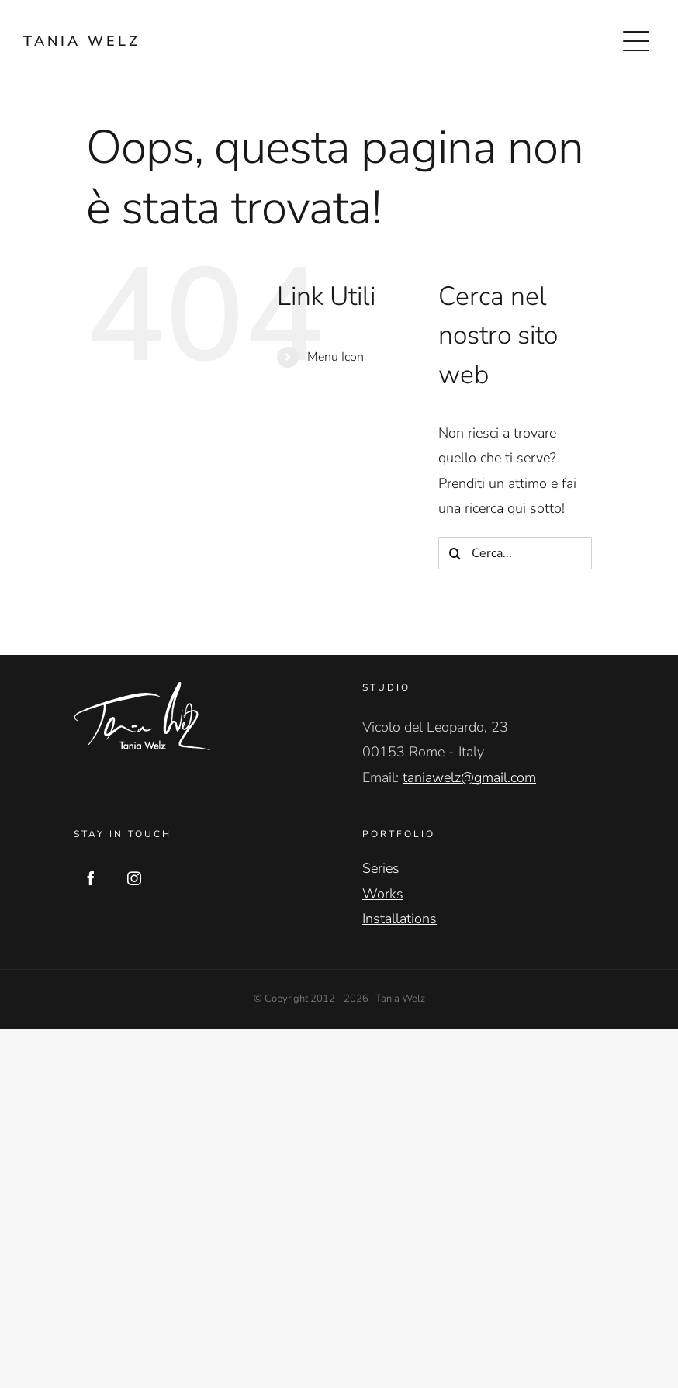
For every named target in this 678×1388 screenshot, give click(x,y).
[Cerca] (454, 553)
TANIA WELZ (81, 41)
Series (381, 868)
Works (382, 893)
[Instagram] (134, 878)
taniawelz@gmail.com (469, 777)
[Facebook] (91, 878)
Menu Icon (335, 356)
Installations (399, 918)
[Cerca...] (514, 553)
